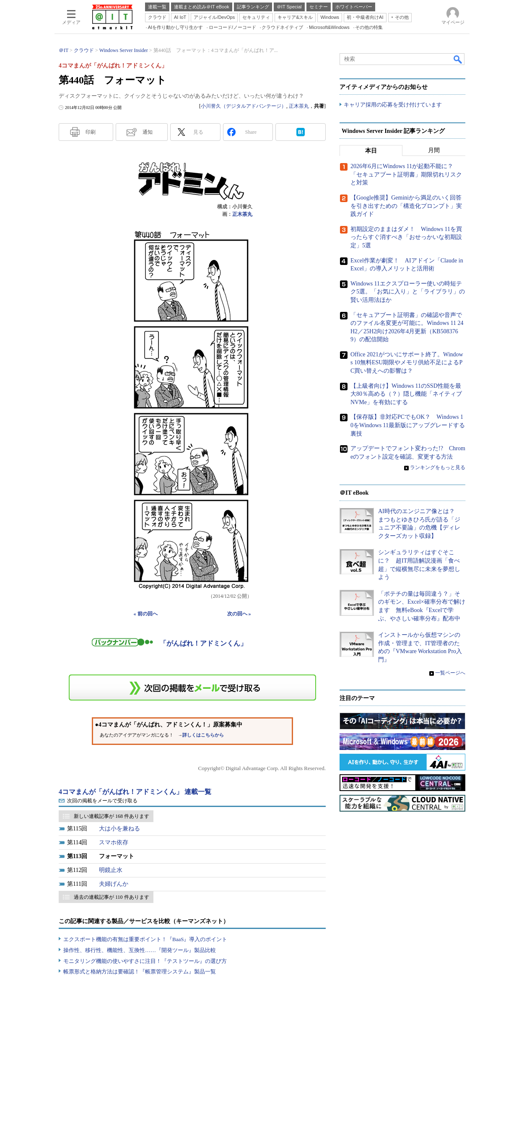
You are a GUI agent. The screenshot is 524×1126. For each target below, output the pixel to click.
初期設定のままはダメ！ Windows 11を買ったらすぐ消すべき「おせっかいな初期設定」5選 (406, 237)
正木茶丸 (299, 106)
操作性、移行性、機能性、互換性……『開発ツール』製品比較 (139, 950)
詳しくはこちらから (203, 735)
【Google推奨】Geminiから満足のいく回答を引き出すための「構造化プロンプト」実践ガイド (406, 206)
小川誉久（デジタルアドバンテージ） (243, 106)
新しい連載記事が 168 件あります (111, 816)
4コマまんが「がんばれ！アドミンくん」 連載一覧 (135, 791)
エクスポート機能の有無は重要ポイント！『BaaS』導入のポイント (145, 939)
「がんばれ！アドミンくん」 (203, 643)
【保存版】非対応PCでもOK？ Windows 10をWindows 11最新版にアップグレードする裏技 (407, 425)
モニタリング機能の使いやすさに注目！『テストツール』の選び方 (145, 961)
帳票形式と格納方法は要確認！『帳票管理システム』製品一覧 (139, 971)
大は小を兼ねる (119, 828)
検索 (458, 59)
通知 (148, 132)
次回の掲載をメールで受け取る (102, 801)
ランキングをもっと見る (437, 468)
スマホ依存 (113, 842)
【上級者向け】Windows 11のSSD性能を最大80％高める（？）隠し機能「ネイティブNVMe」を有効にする (406, 394)
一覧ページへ (450, 673)
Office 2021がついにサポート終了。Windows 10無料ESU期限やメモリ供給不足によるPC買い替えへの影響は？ (406, 362)
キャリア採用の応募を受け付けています (393, 105)
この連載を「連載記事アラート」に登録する (192, 688)
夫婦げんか (113, 884)
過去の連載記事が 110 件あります (111, 897)
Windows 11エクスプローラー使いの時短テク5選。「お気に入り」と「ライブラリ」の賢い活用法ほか (407, 291)
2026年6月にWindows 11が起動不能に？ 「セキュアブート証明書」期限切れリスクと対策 (406, 174)
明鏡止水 (110, 870)
